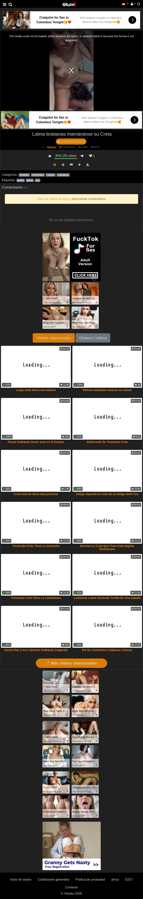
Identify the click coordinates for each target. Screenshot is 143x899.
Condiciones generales (53, 879)
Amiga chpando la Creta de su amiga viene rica (107, 494)
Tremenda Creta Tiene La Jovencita (35, 546)
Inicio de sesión (20, 879)
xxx (38, 180)
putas (30, 180)
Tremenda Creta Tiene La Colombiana (36, 597)
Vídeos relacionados (53, 338)
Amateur (24, 175)
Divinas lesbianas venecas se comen (107, 390)
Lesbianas (63, 175)
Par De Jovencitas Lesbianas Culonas (107, 650)
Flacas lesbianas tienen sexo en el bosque (36, 441)
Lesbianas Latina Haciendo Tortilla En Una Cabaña (107, 597)
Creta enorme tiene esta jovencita (36, 494)
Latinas (51, 175)
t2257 (129, 879)
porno (20, 180)
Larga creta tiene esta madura (36, 390)
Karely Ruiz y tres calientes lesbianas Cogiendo (36, 650)
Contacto (71, 887)
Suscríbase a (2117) (71, 141)
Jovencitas (38, 175)
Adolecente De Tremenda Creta (107, 441)
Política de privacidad (90, 879)
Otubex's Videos (93, 338)
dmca (115, 879)
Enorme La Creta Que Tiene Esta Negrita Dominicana (107, 547)
